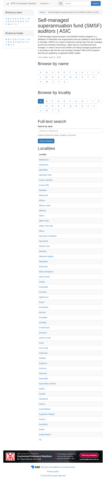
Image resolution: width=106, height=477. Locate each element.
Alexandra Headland (47, 236)
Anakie (42, 282)
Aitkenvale (43, 195)
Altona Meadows (46, 272)
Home (42, 12)
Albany (42, 200)
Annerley (43, 292)
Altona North (44, 277)
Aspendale (43, 378)
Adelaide (43, 190)
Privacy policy (53, 471)
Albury (41, 231)
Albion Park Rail (46, 226)
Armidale (43, 322)
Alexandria (43, 241)
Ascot (41, 343)
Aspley (42, 389)
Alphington (43, 261)
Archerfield (43, 307)
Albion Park (44, 221)
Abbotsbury (44, 160)
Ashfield (42, 358)
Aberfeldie (43, 170)
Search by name (45, 126)
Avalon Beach (45, 434)
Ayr (40, 439)
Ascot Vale (43, 348)
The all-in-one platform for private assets (58, 467)
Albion (41, 216)
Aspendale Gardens (47, 384)
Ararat (41, 302)
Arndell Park (44, 328)
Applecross (43, 297)
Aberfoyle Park (45, 175)
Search (96, 3)
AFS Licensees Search (23, 3)
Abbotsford (43, 165)
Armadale (43, 317)
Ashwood (43, 373)
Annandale (43, 287)
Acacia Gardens (46, 180)
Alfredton (43, 251)
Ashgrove (43, 363)
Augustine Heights (47, 414)
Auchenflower (45, 409)
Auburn (42, 404)
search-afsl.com (59, 476)
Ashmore (43, 368)
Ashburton (43, 353)
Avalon (42, 429)
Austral (42, 419)
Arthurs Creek (45, 338)
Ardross (42, 312)
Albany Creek (45, 205)
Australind (43, 424)
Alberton (42, 210)
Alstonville (43, 266)
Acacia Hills (44, 185)
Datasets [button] (45, 3)
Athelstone (43, 399)
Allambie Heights (46, 256)
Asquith (42, 394)
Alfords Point (44, 246)
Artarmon (43, 333)
